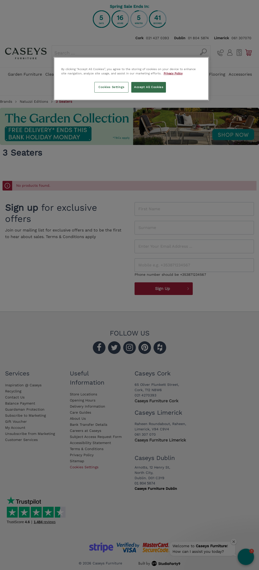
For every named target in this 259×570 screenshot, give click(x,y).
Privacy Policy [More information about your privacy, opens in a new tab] (173, 73)
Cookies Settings (111, 87)
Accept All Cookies (148, 87)
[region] (131, 78)
